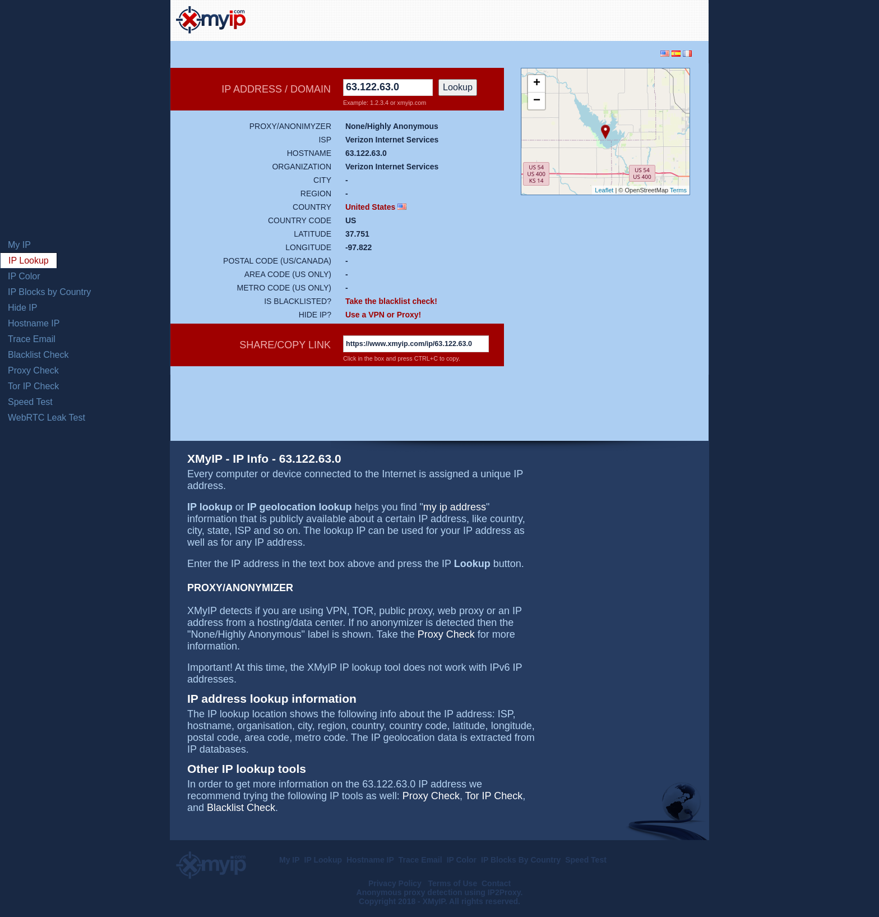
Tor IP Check (33, 386)
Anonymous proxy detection (409, 892)
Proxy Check (33, 370)
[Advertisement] (572, 19)
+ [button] (536, 83)
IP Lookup (28, 260)
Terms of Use (453, 883)
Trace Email (31, 339)
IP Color (24, 276)
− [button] (536, 101)
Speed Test (30, 402)
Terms (678, 190)
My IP (19, 245)
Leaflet (604, 190)
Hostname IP (33, 323)
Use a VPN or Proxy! (383, 314)
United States (370, 206)
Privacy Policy (396, 883)
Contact (496, 883)
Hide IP (22, 307)
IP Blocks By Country (521, 859)
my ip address (454, 507)
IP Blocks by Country (49, 292)
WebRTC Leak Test (46, 417)
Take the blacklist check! (391, 301)
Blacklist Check (38, 355)
